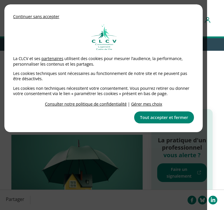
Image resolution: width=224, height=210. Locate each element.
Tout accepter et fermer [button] (164, 117)
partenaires (52, 58)
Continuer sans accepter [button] (36, 16)
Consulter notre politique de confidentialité (86, 104)
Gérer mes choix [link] (146, 104)
